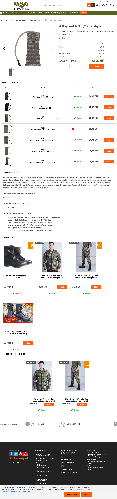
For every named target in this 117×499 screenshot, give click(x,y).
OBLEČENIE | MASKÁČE (10, 13)
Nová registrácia (105, 2)
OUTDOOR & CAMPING (51, 13)
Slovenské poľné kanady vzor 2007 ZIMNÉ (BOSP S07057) (18, 333)
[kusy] (64, 66)
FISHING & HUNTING (73, 13)
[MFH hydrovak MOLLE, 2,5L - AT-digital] (27, 48)
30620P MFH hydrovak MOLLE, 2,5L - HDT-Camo (43, 129)
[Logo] (21, 5)
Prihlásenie (93, 2)
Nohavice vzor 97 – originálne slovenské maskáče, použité (86, 276)
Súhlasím (86, 495)
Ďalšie (83, 13)
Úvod (2, 20)
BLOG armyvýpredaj (19, 458)
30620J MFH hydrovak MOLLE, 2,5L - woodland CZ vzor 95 (43, 118)
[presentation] (4, 48)
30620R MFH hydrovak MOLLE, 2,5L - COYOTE (43, 150)
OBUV (21, 13)
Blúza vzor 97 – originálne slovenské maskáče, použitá (52, 276)
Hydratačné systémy (34, 20)
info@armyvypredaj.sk (42, 467)
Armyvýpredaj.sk (14, 462)
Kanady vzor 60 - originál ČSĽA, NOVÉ (18, 276)
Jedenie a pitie (23, 20)
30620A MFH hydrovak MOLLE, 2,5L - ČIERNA (43, 107)
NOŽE (62, 13)
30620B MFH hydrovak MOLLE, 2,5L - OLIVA (43, 96)
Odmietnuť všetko (71, 495)
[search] (73, 6)
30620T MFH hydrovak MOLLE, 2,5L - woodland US (43, 161)
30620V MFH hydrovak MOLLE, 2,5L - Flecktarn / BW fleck (43, 139)
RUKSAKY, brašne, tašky (34, 13)
